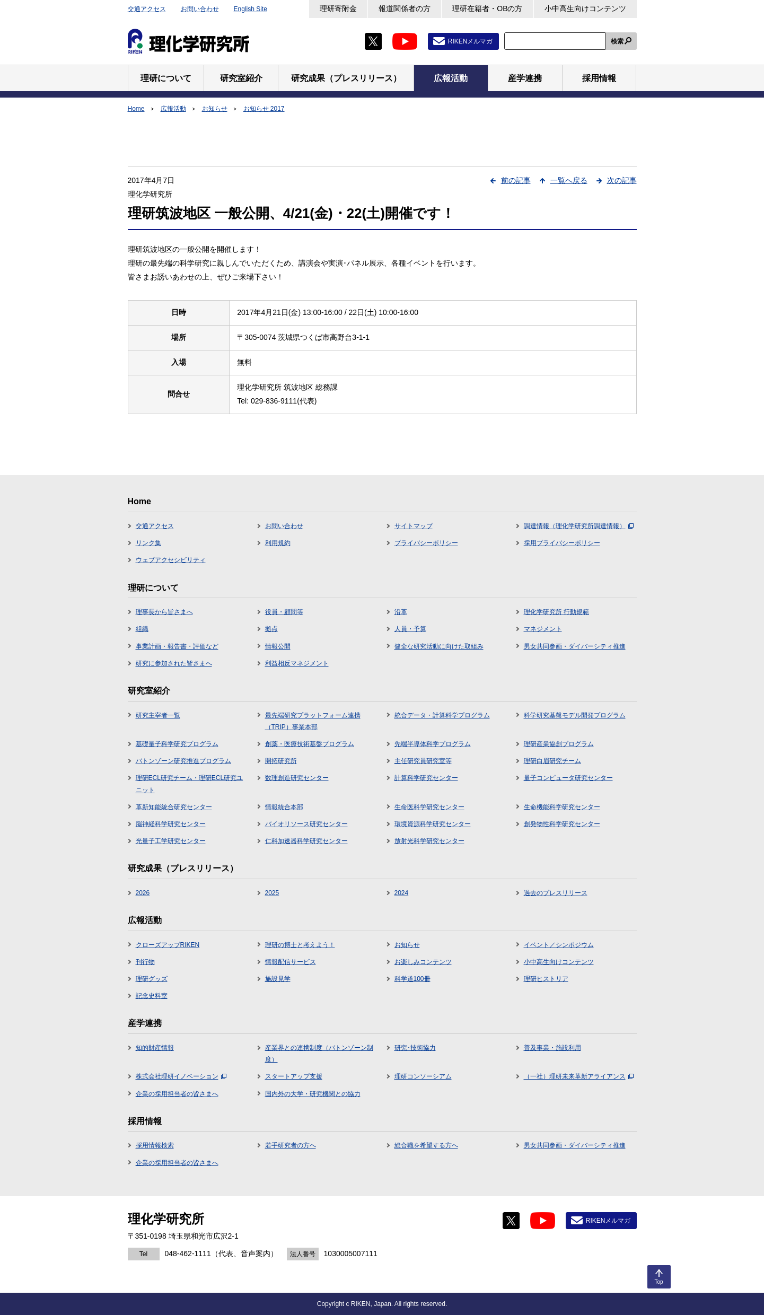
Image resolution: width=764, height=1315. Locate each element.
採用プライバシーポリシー (562, 543)
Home (136, 108)
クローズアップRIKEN (168, 945)
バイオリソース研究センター (306, 824)
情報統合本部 (284, 807)
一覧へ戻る (568, 180)
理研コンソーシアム (423, 1076)
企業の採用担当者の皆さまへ (177, 1094)
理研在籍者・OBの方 (487, 8)
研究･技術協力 (415, 1047)
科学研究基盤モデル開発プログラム (575, 715)
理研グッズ (152, 979)
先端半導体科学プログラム (432, 744)
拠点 (271, 629)
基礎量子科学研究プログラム (177, 744)
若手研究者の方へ (290, 1145)
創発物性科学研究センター (562, 824)
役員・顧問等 (284, 612)
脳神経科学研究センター (171, 824)
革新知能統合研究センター (174, 807)
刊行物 (145, 962)
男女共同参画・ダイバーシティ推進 (575, 646)
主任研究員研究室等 (423, 761)
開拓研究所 (281, 761)
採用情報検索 (155, 1145)
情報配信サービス (290, 962)
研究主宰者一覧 (158, 715)
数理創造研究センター (297, 778)
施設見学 (278, 979)
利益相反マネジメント (297, 663)
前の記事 (516, 180)
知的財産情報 (155, 1047)
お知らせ (214, 108)
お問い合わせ (200, 9)
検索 (617, 41)
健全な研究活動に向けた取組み (439, 646)
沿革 (400, 612)
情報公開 (278, 646)
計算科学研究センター (426, 778)
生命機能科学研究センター (562, 807)
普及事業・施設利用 (552, 1047)
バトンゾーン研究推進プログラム (183, 761)
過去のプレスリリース (555, 893)
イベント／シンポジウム (559, 945)
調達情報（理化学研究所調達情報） (579, 526)
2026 (143, 893)
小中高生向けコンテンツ (585, 8)
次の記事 (622, 180)
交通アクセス (147, 9)
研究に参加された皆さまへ (174, 663)
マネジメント (543, 629)
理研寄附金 (338, 8)
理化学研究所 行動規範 (556, 612)
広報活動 (173, 108)
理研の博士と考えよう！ (300, 945)
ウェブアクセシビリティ (171, 560)
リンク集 (148, 543)
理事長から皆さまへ (164, 612)
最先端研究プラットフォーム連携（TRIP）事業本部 (313, 721)
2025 (272, 893)
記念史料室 (152, 996)
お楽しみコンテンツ (423, 962)
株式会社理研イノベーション (181, 1076)
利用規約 (278, 543)
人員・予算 (410, 629)
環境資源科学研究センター (432, 824)
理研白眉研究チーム (552, 761)
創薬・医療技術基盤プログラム (309, 744)
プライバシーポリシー (426, 543)
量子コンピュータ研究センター (568, 778)
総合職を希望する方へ (426, 1145)
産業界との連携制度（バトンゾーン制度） (319, 1053)
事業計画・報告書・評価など (177, 646)
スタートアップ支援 (293, 1076)
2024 (401, 893)
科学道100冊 (412, 979)
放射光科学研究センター (429, 841)
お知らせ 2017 (264, 108)
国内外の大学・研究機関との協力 (313, 1094)
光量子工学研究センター (171, 841)
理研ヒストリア (546, 979)
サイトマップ (413, 526)
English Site (250, 9)
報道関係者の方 (405, 8)
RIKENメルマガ (470, 41)
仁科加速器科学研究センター (306, 841)
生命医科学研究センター (429, 807)
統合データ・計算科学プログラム (442, 715)
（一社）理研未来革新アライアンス (579, 1076)
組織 (142, 629)
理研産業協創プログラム (559, 744)
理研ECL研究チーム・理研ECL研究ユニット (189, 783)
